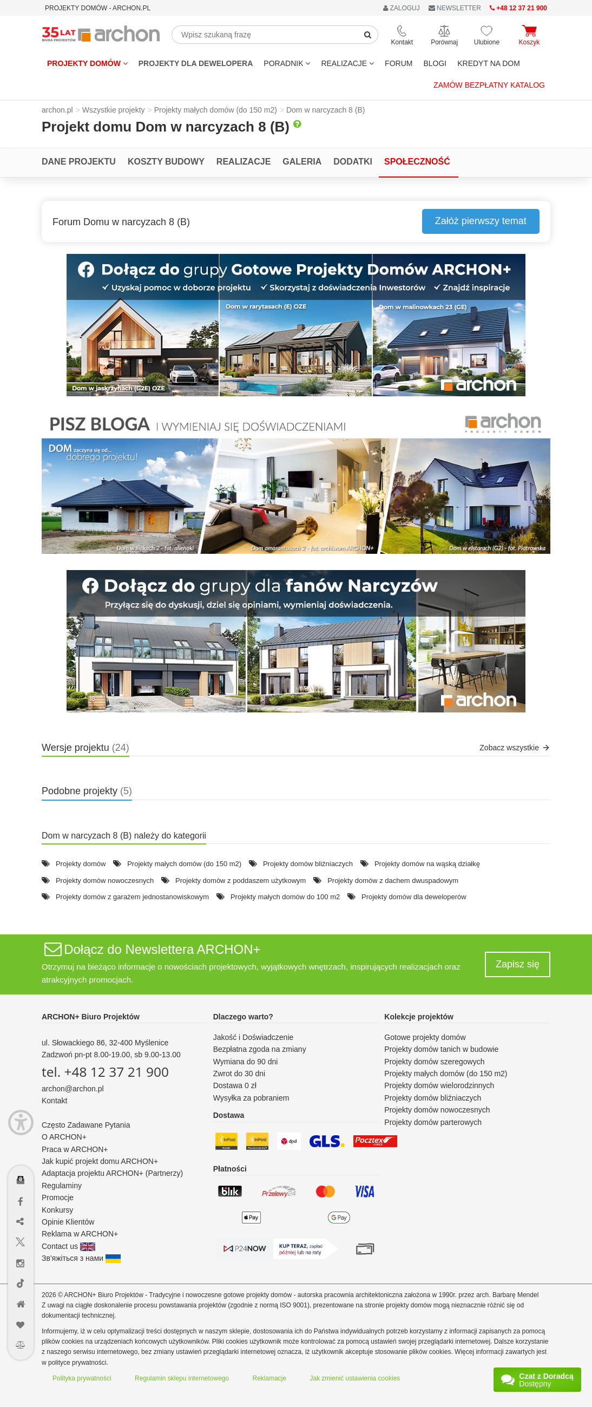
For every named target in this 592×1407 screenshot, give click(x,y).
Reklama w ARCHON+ (80, 1233)
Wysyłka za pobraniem (251, 1098)
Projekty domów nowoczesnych (105, 880)
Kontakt (54, 1100)
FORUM (398, 63)
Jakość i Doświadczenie (253, 1037)
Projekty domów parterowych (433, 1122)
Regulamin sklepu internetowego (182, 1378)
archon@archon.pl (73, 1088)
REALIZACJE (347, 63)
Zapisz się (518, 964)
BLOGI (434, 63)
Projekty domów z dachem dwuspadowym (392, 880)
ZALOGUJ (401, 8)
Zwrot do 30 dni (239, 1073)
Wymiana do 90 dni (245, 1061)
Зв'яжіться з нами (81, 1258)
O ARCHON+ (64, 1137)
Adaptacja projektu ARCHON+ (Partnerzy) (112, 1173)
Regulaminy (62, 1185)
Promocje (58, 1197)
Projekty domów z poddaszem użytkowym (240, 880)
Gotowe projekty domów (424, 1037)
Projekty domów (87, 63)
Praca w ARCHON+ (75, 1149)
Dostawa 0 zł (234, 1085)
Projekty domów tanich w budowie (441, 1049)
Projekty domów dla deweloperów (413, 897)
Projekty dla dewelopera (196, 63)
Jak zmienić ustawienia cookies (355, 1378)
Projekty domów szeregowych (434, 1061)
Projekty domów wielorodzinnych (439, 1085)
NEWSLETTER (455, 8)
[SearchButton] (368, 34)
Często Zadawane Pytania (86, 1125)
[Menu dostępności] (21, 1122)
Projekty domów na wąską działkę (427, 864)
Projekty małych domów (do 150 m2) (184, 864)
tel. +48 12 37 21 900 (105, 1072)
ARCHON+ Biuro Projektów (91, 1016)
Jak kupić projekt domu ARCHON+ (100, 1161)
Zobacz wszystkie (514, 747)
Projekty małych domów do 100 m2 (285, 897)
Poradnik (287, 63)
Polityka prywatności (81, 1378)
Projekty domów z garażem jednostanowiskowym (132, 897)
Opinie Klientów (68, 1222)
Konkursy (57, 1210)
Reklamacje (270, 1378)
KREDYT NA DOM (488, 63)
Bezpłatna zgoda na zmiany (259, 1049)
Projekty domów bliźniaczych (308, 864)
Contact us (68, 1246)
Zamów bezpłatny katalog (489, 85)
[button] (296, 325)
